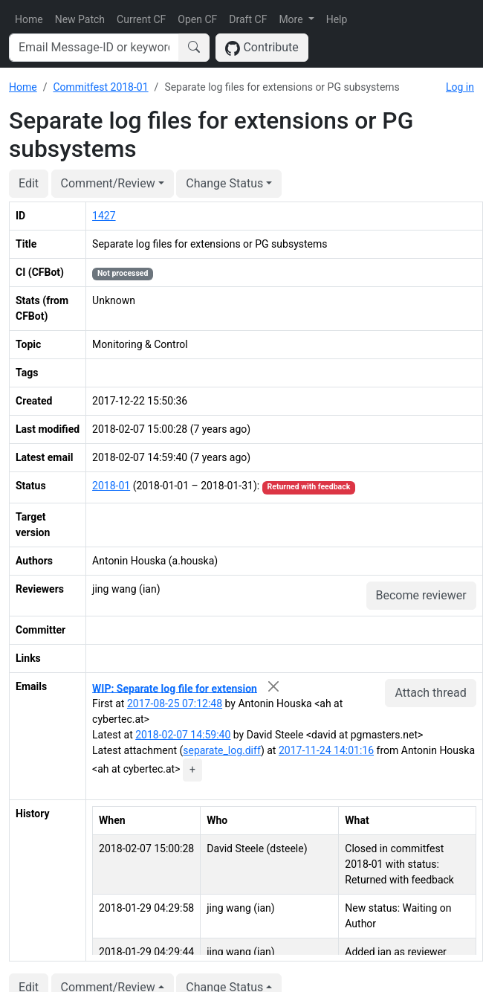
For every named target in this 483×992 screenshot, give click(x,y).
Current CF (141, 19)
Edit (29, 183)
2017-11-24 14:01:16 (326, 750)
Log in (460, 87)
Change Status (224, 183)
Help (337, 19)
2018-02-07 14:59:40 (182, 735)
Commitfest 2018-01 (100, 87)
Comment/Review (108, 183)
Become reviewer (421, 595)
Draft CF (248, 19)
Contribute (262, 48)
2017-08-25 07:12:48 (174, 703)
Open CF (197, 19)
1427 (103, 216)
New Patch (80, 19)
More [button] (292, 19)
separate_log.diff (222, 750)
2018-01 (111, 486)
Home (29, 19)
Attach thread (430, 693)
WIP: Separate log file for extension (174, 688)
